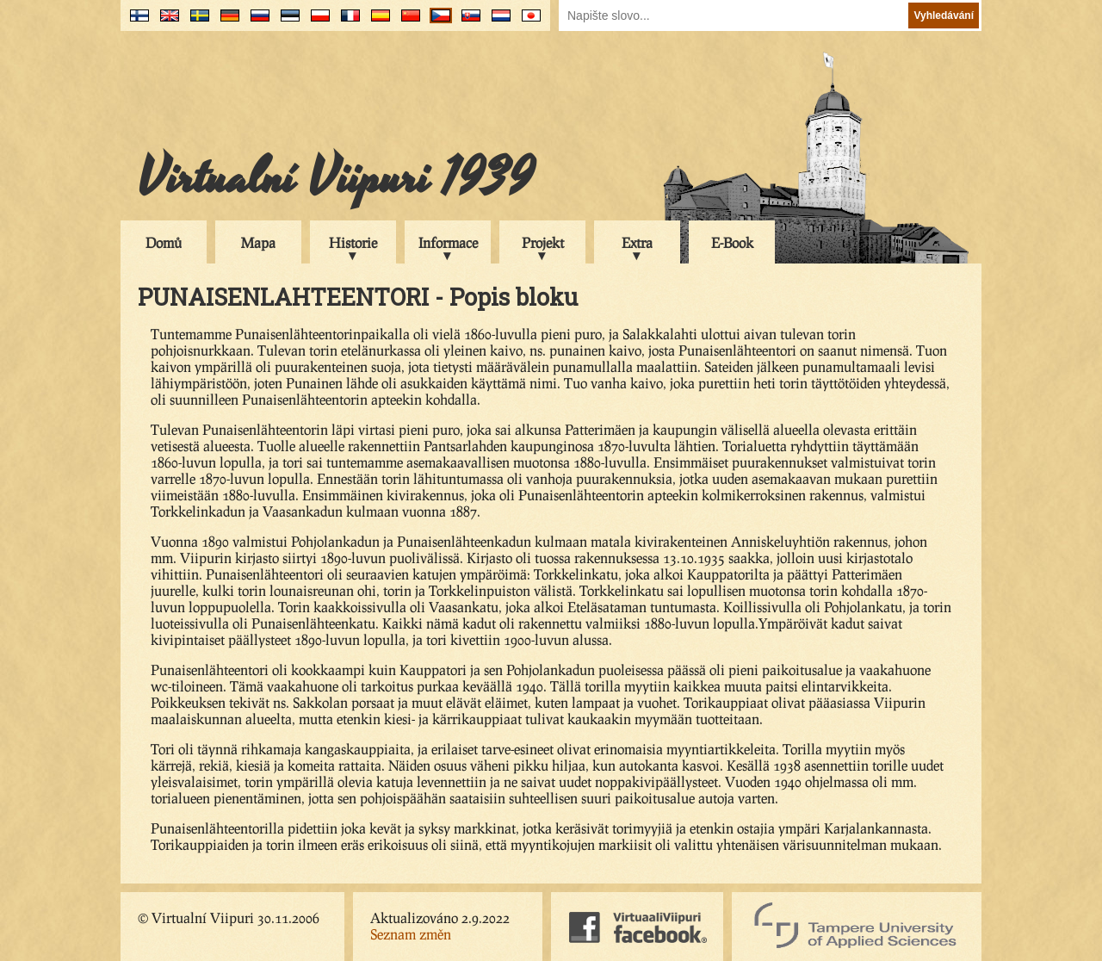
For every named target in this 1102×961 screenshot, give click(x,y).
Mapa (258, 242)
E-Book (732, 242)
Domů (163, 242)
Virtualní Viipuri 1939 (336, 178)
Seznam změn (410, 934)
